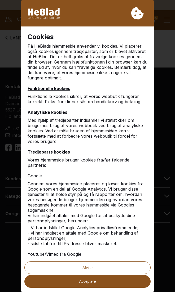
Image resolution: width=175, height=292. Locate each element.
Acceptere (87, 281)
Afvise (87, 268)
